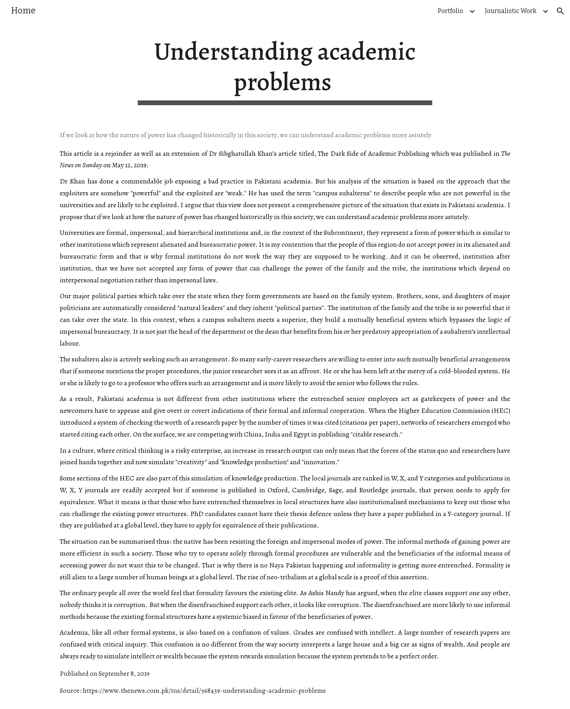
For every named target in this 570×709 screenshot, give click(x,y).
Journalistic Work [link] (510, 11)
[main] (285, 70)
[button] (560, 11)
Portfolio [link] (450, 11)
